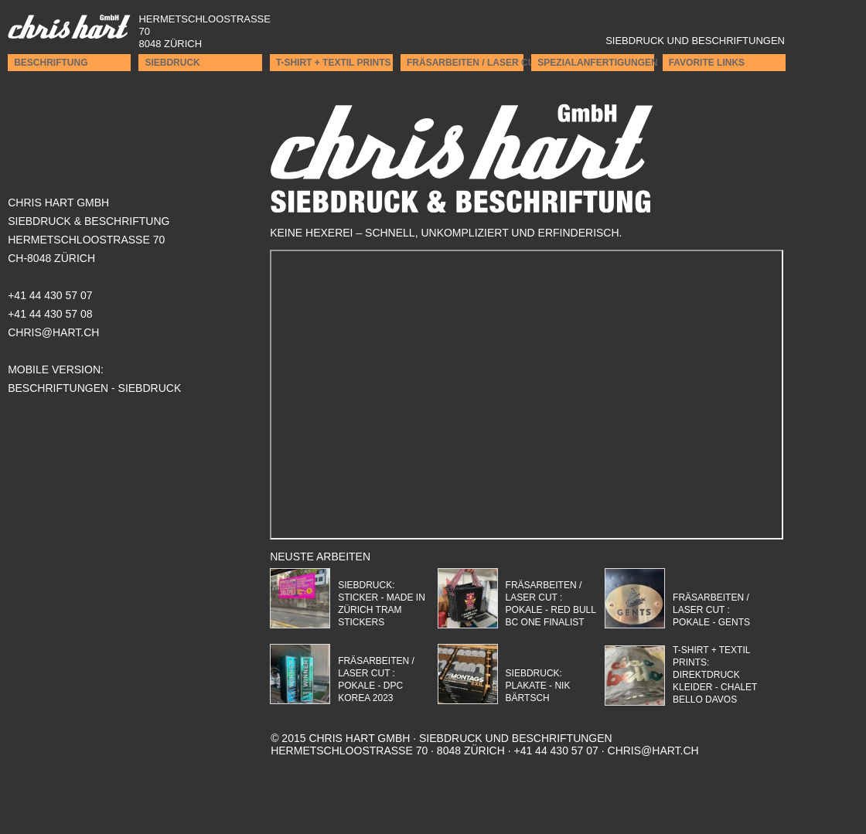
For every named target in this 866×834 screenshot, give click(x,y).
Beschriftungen (58, 388)
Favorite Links (707, 62)
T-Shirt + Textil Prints (333, 62)
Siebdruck (172, 62)
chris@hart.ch (653, 750)
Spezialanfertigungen (595, 62)
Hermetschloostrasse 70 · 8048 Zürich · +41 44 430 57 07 (441, 744)
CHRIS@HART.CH (53, 332)
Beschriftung (50, 62)
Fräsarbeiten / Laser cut (465, 62)
